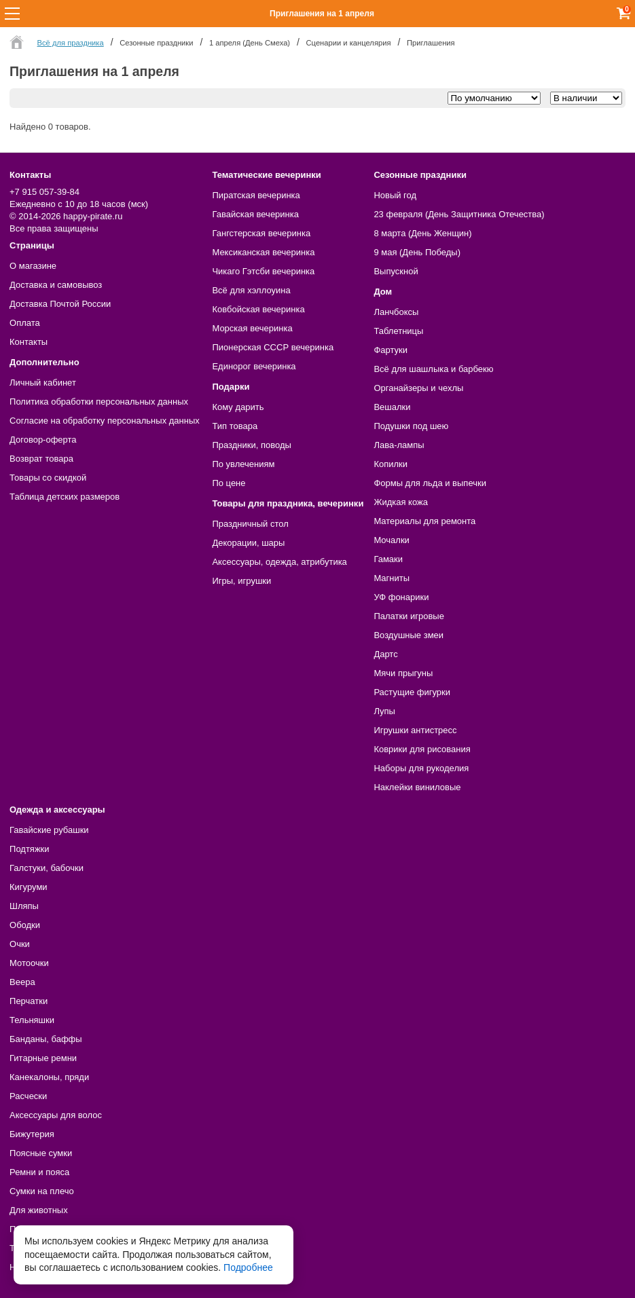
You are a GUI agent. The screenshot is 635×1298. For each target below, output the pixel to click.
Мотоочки (29, 963)
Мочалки (391, 540)
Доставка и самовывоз (56, 285)
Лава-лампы (399, 445)
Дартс (385, 654)
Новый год (395, 195)
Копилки (390, 464)
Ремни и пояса (39, 1172)
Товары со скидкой (48, 477)
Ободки (25, 925)
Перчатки (29, 1001)
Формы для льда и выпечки (430, 483)
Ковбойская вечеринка (258, 309)
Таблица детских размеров (65, 497)
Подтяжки (30, 849)
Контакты (29, 342)
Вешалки (392, 407)
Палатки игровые (409, 616)
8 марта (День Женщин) (422, 233)
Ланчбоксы (396, 312)
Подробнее (248, 1267)
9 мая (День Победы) (417, 252)
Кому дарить (238, 407)
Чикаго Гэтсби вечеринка (263, 271)
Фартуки (390, 350)
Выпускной (396, 271)
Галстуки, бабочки (47, 868)
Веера (22, 982)
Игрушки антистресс (415, 730)
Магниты (392, 578)
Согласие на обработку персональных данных (105, 420)
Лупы (384, 711)
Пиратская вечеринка (256, 195)
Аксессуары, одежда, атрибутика (279, 562)
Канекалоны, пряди (49, 1077)
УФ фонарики (401, 597)
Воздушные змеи (408, 635)
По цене (228, 483)
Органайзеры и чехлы (418, 388)
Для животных (39, 1210)
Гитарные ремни (43, 1058)
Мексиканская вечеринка (263, 252)
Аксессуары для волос (56, 1115)
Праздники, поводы (251, 445)
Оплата (25, 323)
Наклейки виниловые (417, 787)
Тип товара (234, 426)
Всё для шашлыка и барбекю (433, 369)
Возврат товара (41, 458)
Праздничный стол (250, 524)
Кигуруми (29, 887)
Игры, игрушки (241, 581)
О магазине (33, 266)
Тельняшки (32, 1020)
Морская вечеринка (252, 328)
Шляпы (24, 906)
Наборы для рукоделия (421, 768)
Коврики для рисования (422, 749)
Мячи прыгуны (403, 673)
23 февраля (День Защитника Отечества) (459, 214)
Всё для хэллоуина (251, 290)
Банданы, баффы (46, 1039)
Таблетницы (398, 331)
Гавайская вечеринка (255, 214)
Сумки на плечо (42, 1191)
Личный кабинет (43, 382)
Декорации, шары (248, 543)
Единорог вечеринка (253, 366)
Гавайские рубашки (49, 830)
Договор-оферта (43, 439)
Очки (20, 944)
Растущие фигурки (412, 692)
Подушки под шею (411, 426)
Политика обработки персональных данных (99, 401)
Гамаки (388, 559)
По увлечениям (243, 464)
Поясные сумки (41, 1153)
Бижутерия (32, 1134)
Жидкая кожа (401, 502)
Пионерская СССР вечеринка (272, 347)
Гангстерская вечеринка (261, 233)
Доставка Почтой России (60, 304)
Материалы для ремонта (424, 521)
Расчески (28, 1096)
